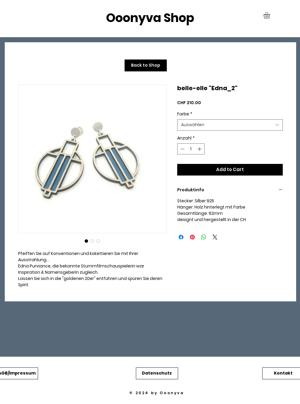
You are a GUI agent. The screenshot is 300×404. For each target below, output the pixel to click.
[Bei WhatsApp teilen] (203, 237)
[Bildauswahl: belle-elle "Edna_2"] (86, 241)
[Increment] (200, 149)
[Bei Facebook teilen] (181, 237)
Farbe (184, 114)
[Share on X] (215, 237)
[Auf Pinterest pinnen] (192, 237)
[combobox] (230, 125)
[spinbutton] (191, 149)
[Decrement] (182, 149)
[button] (270, 15)
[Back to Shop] (146, 65)
